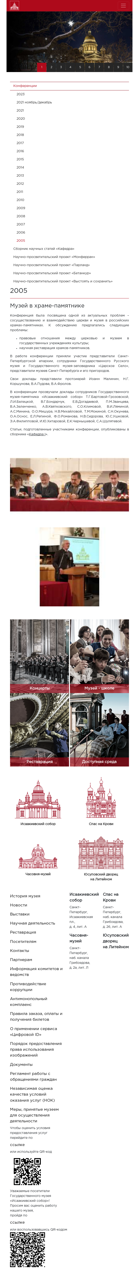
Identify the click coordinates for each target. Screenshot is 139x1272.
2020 (21, 118)
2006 (21, 232)
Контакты (19, 951)
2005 (21, 240)
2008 (21, 216)
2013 (20, 175)
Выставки (20, 914)
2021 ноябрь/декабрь (34, 102)
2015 (20, 159)
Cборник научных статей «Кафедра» (43, 249)
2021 (20, 110)
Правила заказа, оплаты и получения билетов (36, 1016)
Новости (18, 905)
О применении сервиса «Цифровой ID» (33, 1032)
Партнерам (21, 960)
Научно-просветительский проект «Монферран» (54, 257)
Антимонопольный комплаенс (28, 1002)
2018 (20, 135)
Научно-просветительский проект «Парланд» (51, 265)
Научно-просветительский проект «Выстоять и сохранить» (63, 281)
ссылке (17, 1145)
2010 (20, 200)
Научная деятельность (32, 923)
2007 (21, 224)
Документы (21, 1065)
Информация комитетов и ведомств (36, 972)
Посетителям (23, 942)
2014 (20, 167)
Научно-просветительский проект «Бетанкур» (52, 273)
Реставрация (23, 932)
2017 (20, 143)
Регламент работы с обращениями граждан (33, 1076)
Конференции (25, 86)
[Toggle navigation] (123, 6)
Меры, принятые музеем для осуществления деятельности (34, 1115)
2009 (21, 208)
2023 (21, 94)
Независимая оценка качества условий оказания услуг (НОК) (32, 1094)
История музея (25, 896)
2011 (20, 192)
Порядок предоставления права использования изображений (36, 1049)
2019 (20, 127)
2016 (20, 151)
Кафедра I (37, 434)
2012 (20, 183)
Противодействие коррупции (28, 987)
